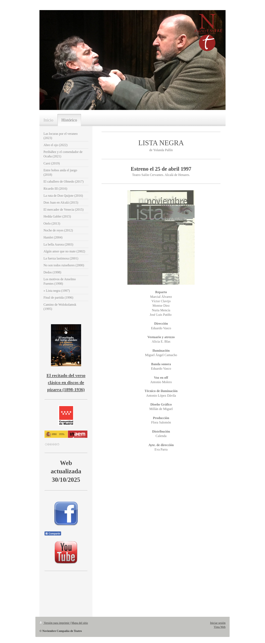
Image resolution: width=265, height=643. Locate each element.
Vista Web (220, 626)
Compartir (52, 533)
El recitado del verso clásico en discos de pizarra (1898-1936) (66, 382)
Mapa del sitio (79, 622)
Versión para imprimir (54, 622)
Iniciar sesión (218, 622)
